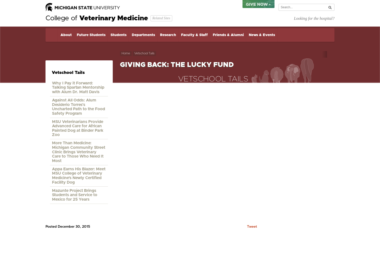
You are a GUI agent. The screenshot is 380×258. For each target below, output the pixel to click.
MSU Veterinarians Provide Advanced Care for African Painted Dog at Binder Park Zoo (77, 128)
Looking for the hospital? (314, 18)
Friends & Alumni (228, 35)
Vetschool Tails (144, 53)
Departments (143, 35)
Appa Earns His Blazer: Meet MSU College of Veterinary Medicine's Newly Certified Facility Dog (79, 175)
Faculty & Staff (194, 35)
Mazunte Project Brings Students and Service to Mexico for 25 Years (74, 195)
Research (168, 35)
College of (97, 18)
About (66, 35)
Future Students (91, 35)
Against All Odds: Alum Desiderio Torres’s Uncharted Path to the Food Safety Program (78, 106)
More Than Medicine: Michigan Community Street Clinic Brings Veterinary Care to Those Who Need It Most (78, 152)
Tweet (252, 226)
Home (52, 35)
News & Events (262, 35)
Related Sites (161, 18)
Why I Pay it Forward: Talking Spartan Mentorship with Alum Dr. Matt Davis (78, 87)
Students (118, 35)
